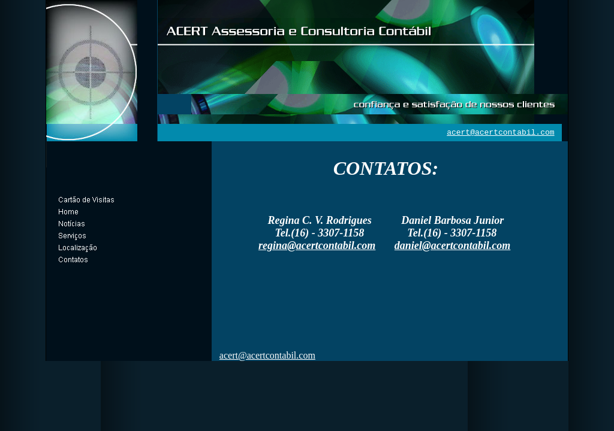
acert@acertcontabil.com (500, 132)
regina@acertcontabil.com (316, 245)
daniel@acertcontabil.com (452, 245)
